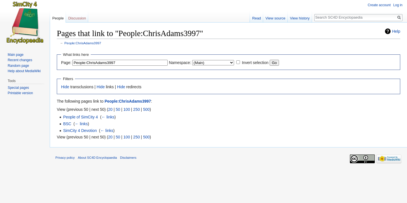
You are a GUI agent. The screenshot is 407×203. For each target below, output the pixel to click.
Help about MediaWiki (24, 71)
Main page (15, 55)
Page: (66, 62)
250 (136, 109)
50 (118, 109)
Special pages (18, 88)
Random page (18, 66)
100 (127, 109)
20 (110, 109)
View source (275, 18)
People (58, 18)
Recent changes (20, 60)
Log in (397, 5)
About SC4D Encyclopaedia (97, 157)
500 (146, 109)
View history (300, 18)
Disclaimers (128, 157)
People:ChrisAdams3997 (82, 43)
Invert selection (255, 62)
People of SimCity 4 (80, 117)
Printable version (20, 93)
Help (396, 31)
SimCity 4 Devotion (80, 130)
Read (256, 18)
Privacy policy (65, 157)
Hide (65, 87)
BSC (67, 124)
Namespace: (180, 62)
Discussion (77, 18)
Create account (379, 5)
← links (107, 117)
